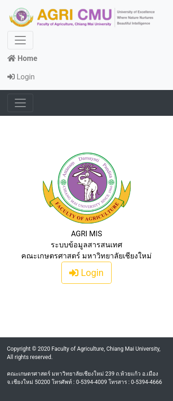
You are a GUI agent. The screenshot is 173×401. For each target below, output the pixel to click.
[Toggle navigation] (20, 40)
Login (21, 76)
